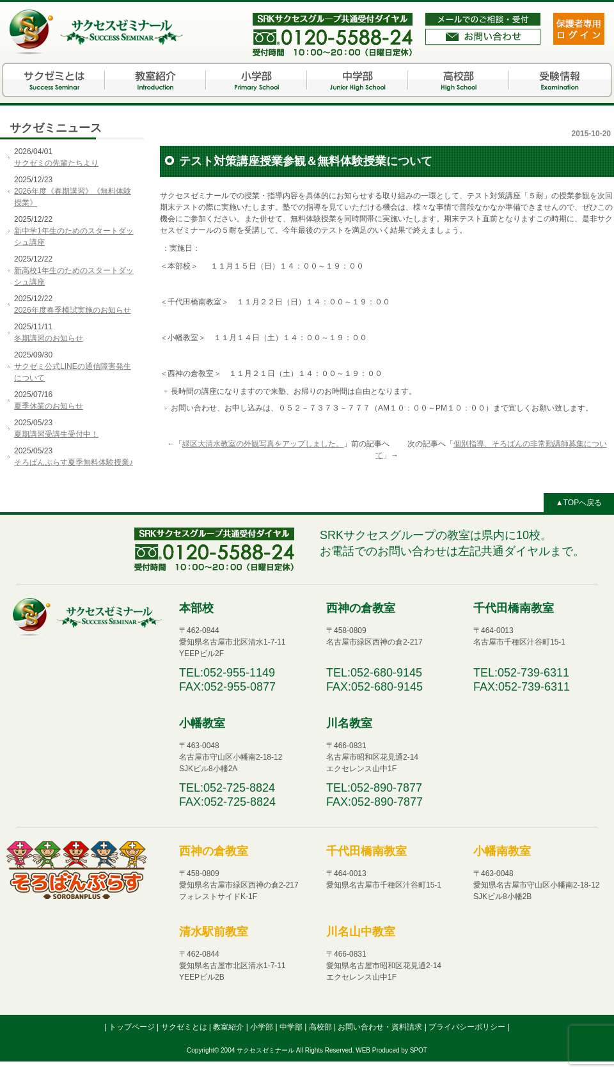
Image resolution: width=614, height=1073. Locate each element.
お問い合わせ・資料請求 (381, 1026)
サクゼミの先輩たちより (56, 163)
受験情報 (559, 80)
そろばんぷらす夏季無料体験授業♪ (73, 462)
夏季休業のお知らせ (48, 406)
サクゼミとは (54, 80)
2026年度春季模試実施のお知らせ (72, 310)
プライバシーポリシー (468, 1026)
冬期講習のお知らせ (48, 338)
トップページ (133, 1026)
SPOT (418, 1050)
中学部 (357, 80)
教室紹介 (155, 80)
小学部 (256, 80)
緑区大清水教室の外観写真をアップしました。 (262, 443)
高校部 (458, 80)
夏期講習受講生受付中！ (56, 434)
